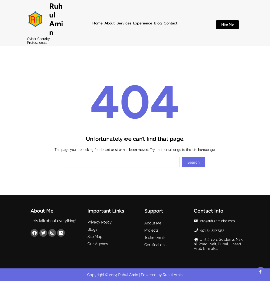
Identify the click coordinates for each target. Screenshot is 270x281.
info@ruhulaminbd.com (217, 221)
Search (193, 162)
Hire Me (227, 24)
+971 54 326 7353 (212, 230)
